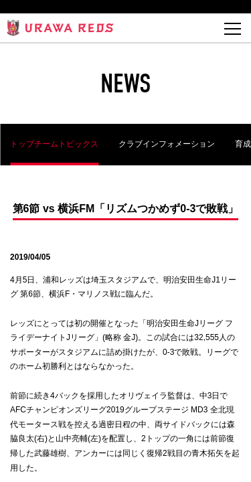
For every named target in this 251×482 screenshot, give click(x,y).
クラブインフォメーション (166, 144)
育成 (243, 144)
